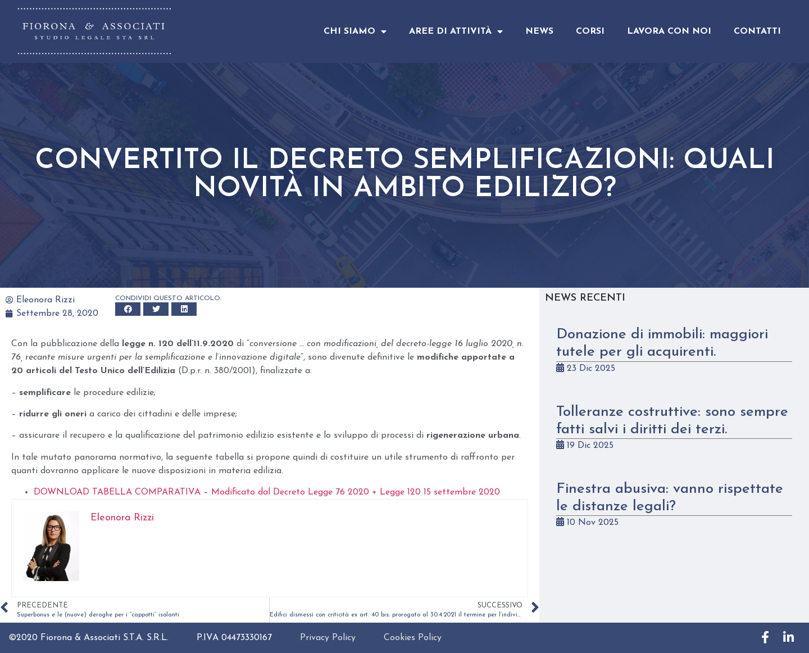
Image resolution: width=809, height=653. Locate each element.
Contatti (757, 31)
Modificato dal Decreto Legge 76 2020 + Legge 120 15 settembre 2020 (355, 492)
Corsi (590, 31)
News (539, 31)
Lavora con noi (669, 31)
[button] (127, 309)
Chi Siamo (355, 31)
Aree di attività (456, 31)
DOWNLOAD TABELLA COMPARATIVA (117, 492)
